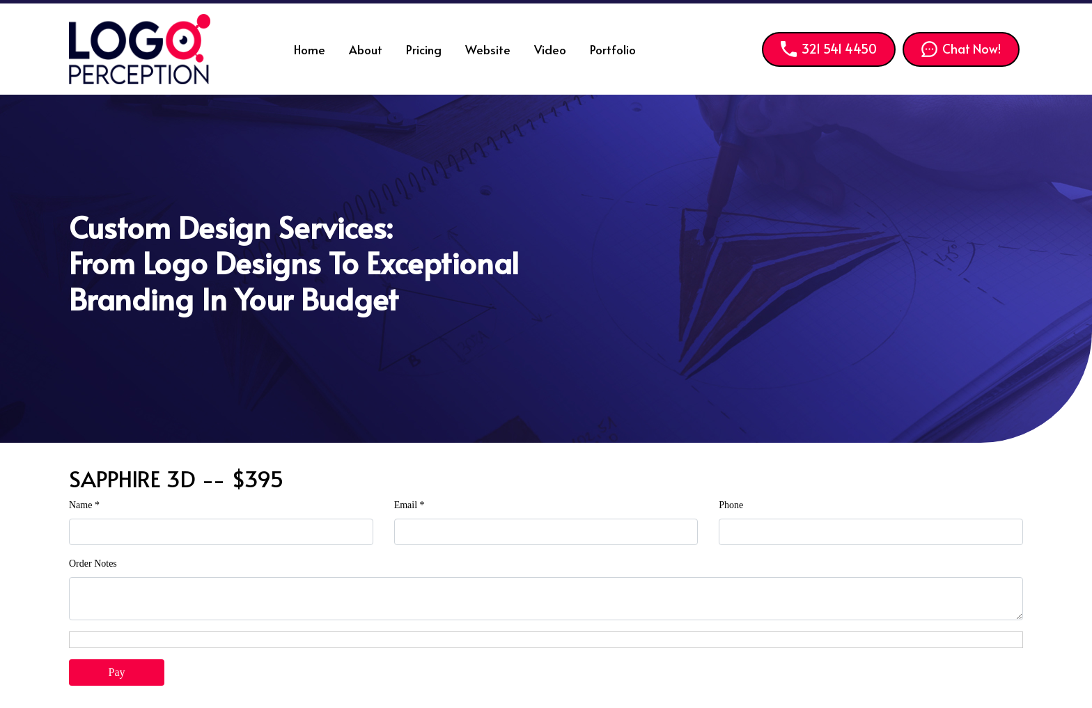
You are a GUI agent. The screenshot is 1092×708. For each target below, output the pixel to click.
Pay (117, 672)
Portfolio (613, 49)
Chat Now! (961, 49)
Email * (409, 505)
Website (487, 49)
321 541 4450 (829, 49)
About (365, 49)
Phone (731, 505)
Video (550, 49)
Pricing (424, 49)
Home (309, 49)
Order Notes (93, 563)
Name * (84, 505)
